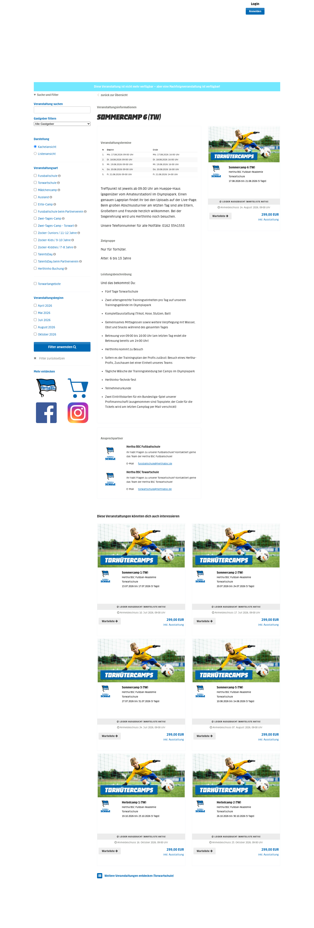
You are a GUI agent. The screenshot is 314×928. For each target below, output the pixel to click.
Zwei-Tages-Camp (49, 218)
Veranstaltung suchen (62, 104)
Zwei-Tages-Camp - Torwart (55, 226)
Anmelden (255, 11)
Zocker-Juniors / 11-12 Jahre (57, 233)
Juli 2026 (42, 320)
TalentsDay (45, 254)
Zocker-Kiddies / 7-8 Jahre (55, 247)
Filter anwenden (62, 347)
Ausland (43, 197)
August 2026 (44, 327)
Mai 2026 (42, 313)
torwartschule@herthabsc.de (155, 489)
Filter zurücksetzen (52, 358)
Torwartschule (47, 183)
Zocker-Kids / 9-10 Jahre (54, 240)
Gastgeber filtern (62, 121)
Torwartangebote (47, 284)
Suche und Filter (47, 95)
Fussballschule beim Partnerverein (60, 211)
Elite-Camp (45, 204)
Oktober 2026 (45, 334)
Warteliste (220, 216)
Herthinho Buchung (50, 269)
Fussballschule (47, 176)
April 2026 (43, 306)
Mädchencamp (47, 190)
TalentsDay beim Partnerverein (58, 261)
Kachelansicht (45, 147)
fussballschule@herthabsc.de (155, 463)
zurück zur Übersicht (114, 95)
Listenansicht (45, 154)
